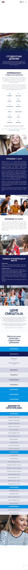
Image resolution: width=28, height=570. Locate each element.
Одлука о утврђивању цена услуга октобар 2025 (14, 327)
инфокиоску (20, 325)
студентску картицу (6, 177)
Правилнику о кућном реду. (14, 130)
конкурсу (11, 161)
